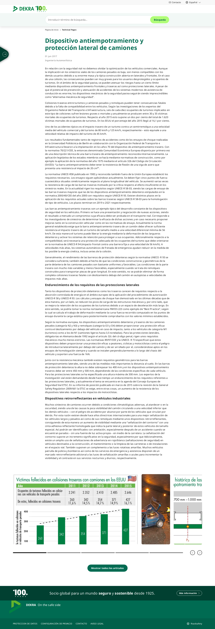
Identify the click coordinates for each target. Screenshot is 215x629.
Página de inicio (51, 30)
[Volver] (192, 552)
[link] (193, 2)
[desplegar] (5, 54)
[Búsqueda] (99, 19)
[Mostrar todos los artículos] (107, 568)
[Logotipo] (31, 9)
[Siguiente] (199, 552)
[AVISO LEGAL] (97, 623)
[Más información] (189, 593)
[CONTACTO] (81, 623)
